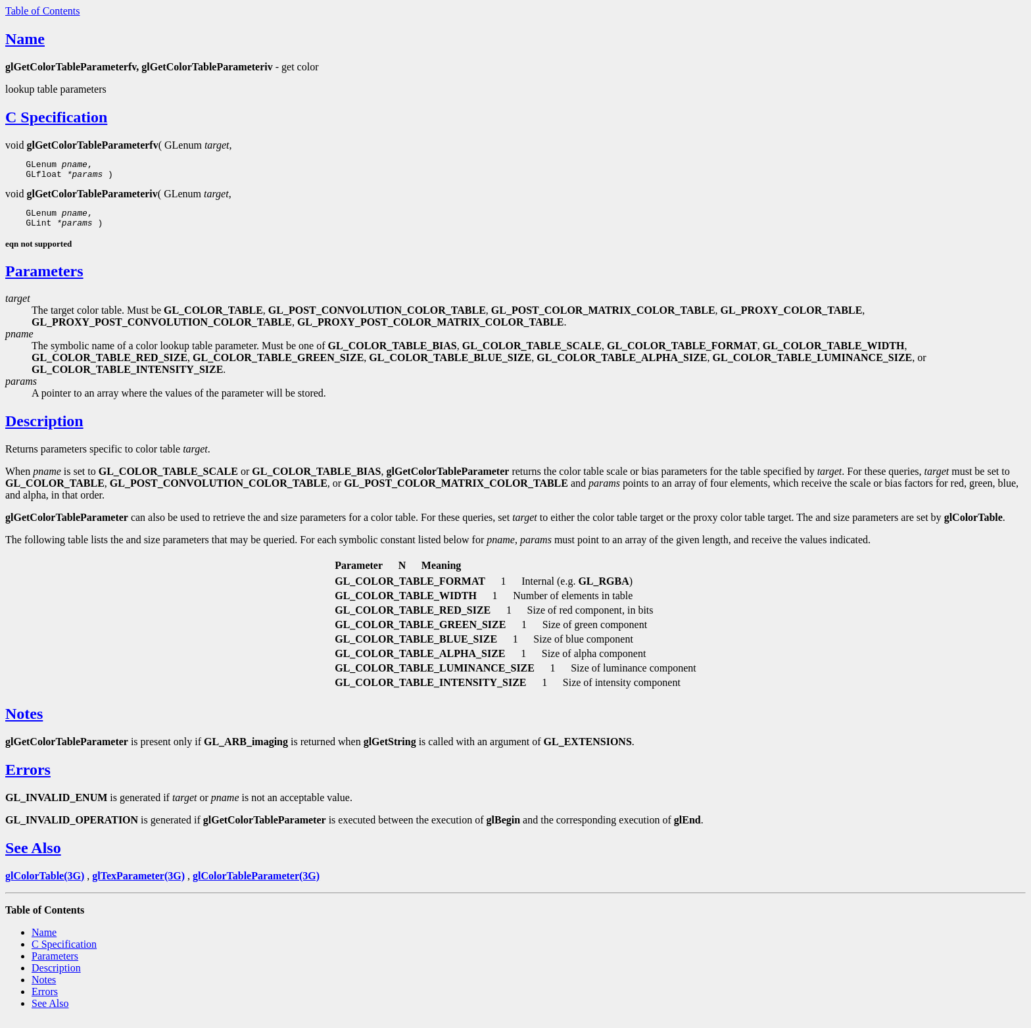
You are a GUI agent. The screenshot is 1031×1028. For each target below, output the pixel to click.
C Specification (56, 117)
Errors (28, 777)
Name (25, 38)
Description (44, 428)
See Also (33, 855)
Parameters (44, 278)
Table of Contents (42, 10)
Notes (24, 721)
